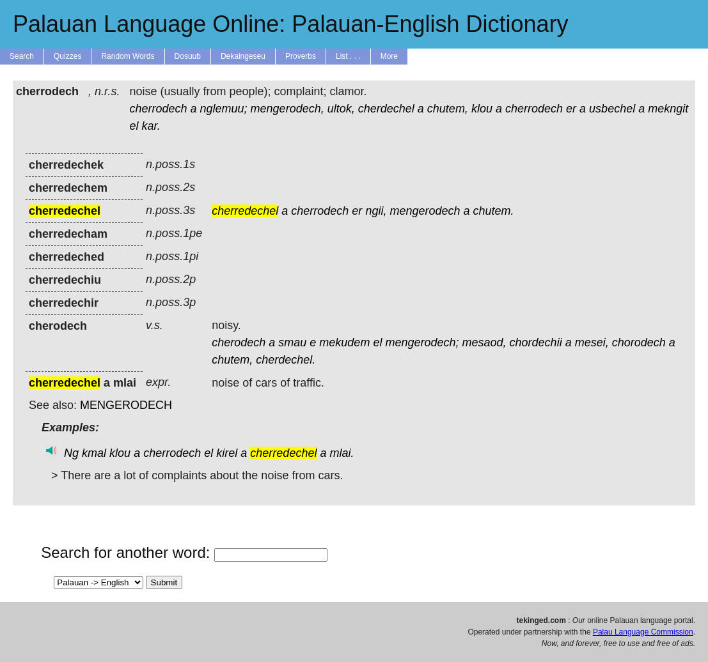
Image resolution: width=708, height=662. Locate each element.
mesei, (592, 342)
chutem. (493, 210)
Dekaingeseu (243, 56)
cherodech (238, 342)
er (571, 108)
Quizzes (67, 56)
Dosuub (188, 56)
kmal (94, 453)
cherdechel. (285, 359)
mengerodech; (422, 342)
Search (22, 56)
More (389, 56)
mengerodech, (287, 108)
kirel (226, 453)
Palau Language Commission (643, 631)
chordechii (536, 342)
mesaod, (484, 342)
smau (292, 342)
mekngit (668, 108)
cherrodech (158, 108)
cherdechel (386, 108)
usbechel (612, 108)
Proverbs (300, 56)
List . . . (348, 56)
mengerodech (424, 210)
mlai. (341, 453)
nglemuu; (224, 108)
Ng (71, 453)
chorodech (639, 342)
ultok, (341, 108)
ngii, (375, 210)
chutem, (447, 108)
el (133, 125)
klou (481, 108)
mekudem (344, 342)
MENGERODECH (126, 405)
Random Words (127, 56)
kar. (150, 125)
